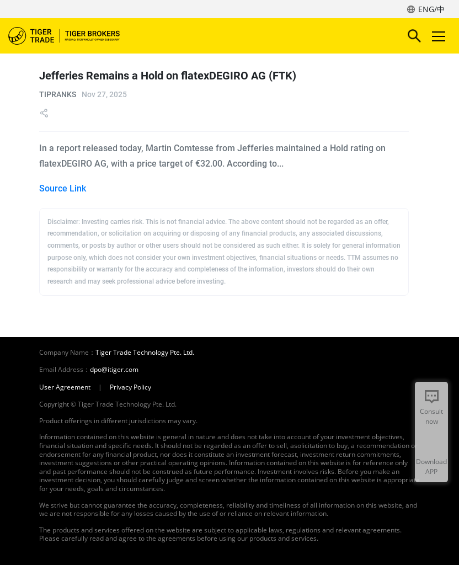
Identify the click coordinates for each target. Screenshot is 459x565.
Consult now (431, 416)
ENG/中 (431, 9)
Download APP (431, 466)
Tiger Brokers (71, 36)
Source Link (62, 188)
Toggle (437, 36)
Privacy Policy (130, 387)
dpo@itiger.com (114, 369)
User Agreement (64, 387)
